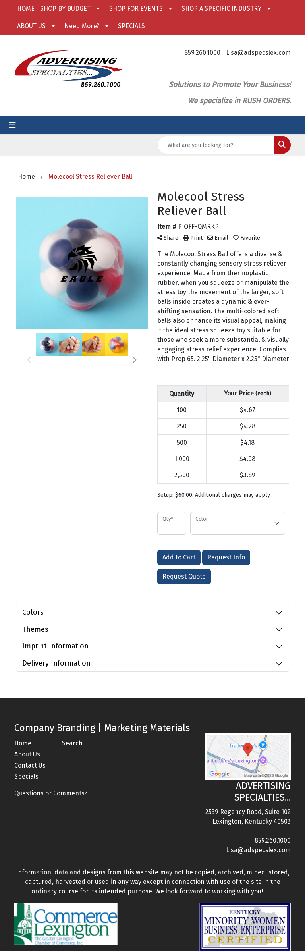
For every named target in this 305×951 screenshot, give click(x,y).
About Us (27, 754)
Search (72, 743)
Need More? (81, 26)
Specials (26, 776)
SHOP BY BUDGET (65, 8)
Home (22, 743)
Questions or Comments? (50, 793)
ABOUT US (31, 26)
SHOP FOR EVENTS (136, 8)
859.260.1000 (202, 52)
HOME (26, 8)
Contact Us (30, 765)
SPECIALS (131, 26)
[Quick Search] (215, 145)
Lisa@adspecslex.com (258, 52)
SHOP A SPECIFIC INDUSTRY (221, 8)
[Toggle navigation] (12, 125)
